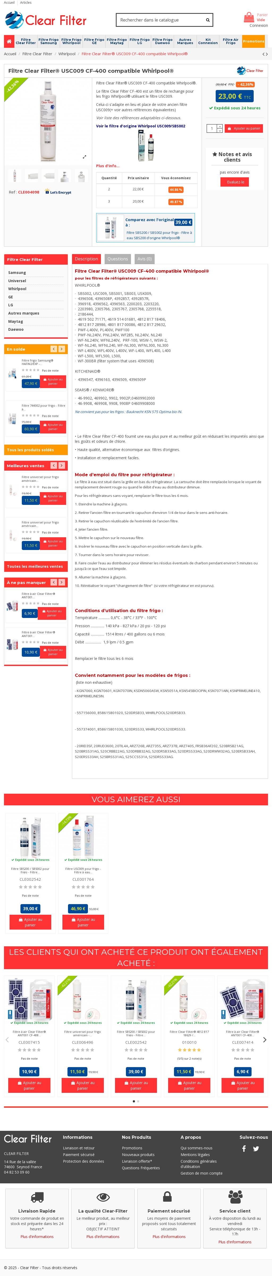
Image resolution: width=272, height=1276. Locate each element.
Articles (25, 2)
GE (10, 296)
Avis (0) (145, 259)
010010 (189, 1042)
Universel (17, 280)
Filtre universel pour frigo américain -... (82, 1033)
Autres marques (23, 313)
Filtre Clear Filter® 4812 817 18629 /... (189, 1033)
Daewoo (16, 329)
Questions (118, 259)
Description (86, 259)
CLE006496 (82, 1042)
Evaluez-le (235, 181)
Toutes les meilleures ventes (35, 566)
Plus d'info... (108, 165)
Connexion (259, 25)
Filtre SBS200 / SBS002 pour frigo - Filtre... (30, 870)
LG (10, 304)
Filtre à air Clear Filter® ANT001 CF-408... (29, 1033)
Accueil (9, 2)
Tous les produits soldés (30, 449)
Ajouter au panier (243, 128)
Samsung (17, 272)
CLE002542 (30, 879)
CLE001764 (83, 879)
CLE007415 (29, 1042)
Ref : (13, 192)
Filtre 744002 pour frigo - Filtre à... (43, 407)
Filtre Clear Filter (25, 259)
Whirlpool (17, 288)
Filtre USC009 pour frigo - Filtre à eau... (83, 870)
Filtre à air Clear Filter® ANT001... (38, 595)
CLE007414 (242, 1042)
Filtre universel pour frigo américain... (40, 478)
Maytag (15, 321)
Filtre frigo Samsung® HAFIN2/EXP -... (37, 362)
